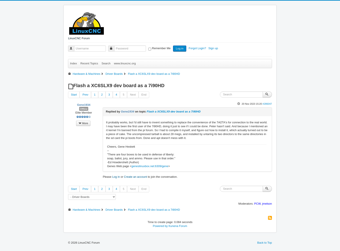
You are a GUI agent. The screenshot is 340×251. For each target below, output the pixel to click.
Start (74, 94)
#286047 (267, 104)
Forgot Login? (198, 48)
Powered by (160, 226)
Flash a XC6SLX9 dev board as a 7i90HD (174, 111)
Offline (84, 109)
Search (105, 63)
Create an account (135, 176)
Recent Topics (89, 63)
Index (73, 63)
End (143, 94)
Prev (85, 94)
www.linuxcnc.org (125, 63)
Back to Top (264, 242)
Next (133, 94)
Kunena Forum (177, 226)
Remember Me (161, 48)
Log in (179, 48)
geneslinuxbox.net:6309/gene (149, 166)
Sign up (213, 48)
